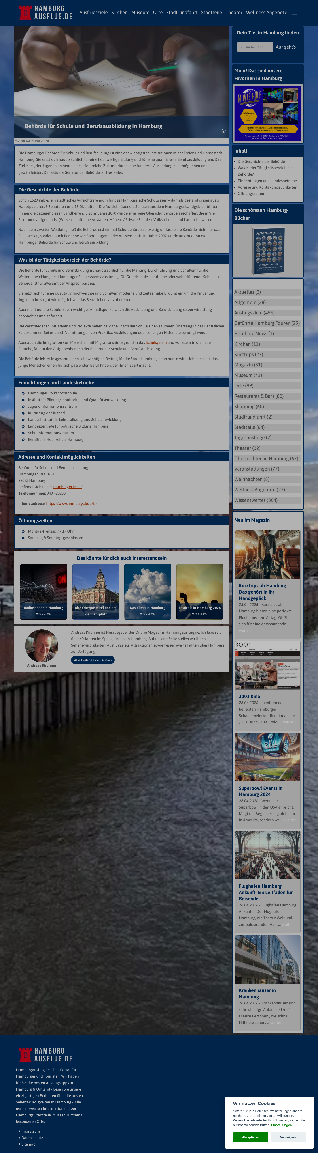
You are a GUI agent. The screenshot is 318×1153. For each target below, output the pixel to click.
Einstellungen (281, 1125)
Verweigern (288, 1137)
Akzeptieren (250, 1137)
